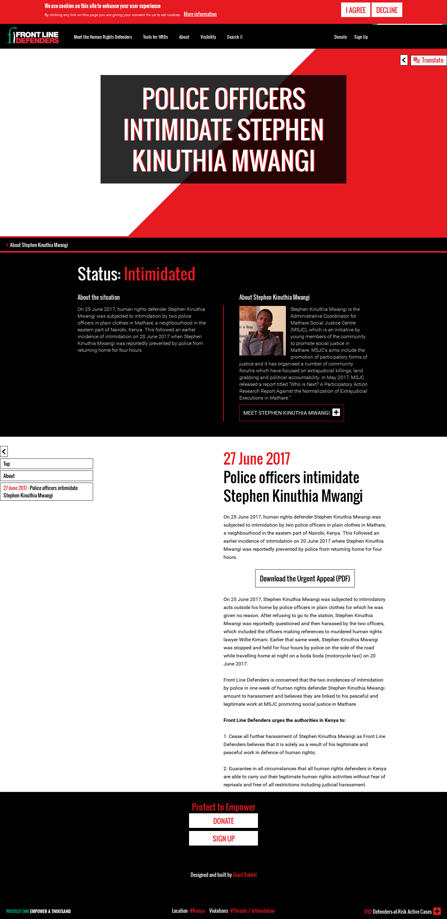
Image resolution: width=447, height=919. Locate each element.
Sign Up (361, 37)
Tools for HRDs (155, 36)
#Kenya (197, 910)
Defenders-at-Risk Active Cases (398, 911)
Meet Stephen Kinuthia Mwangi (286, 413)
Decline (387, 10)
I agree (356, 10)
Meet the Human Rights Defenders (103, 36)
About (9, 475)
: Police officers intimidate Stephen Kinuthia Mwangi (40, 491)
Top (6, 463)
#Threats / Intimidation (252, 910)
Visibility (208, 36)
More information (200, 14)
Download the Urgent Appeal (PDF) (305, 578)
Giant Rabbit (245, 874)
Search (235, 36)
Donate (340, 37)
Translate (433, 59)
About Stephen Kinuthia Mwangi (39, 244)
